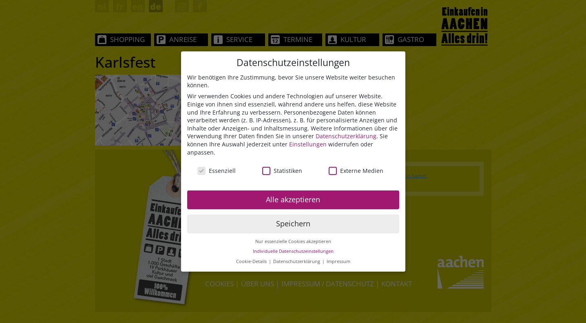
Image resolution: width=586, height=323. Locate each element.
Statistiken (282, 171)
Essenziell (216, 171)
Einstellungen (308, 144)
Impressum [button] (338, 262)
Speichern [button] (293, 224)
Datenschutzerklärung (346, 137)
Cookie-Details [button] (252, 262)
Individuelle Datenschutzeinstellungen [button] (293, 252)
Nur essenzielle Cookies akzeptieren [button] (293, 242)
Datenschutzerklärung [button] (297, 262)
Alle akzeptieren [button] (293, 200)
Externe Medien (356, 171)
